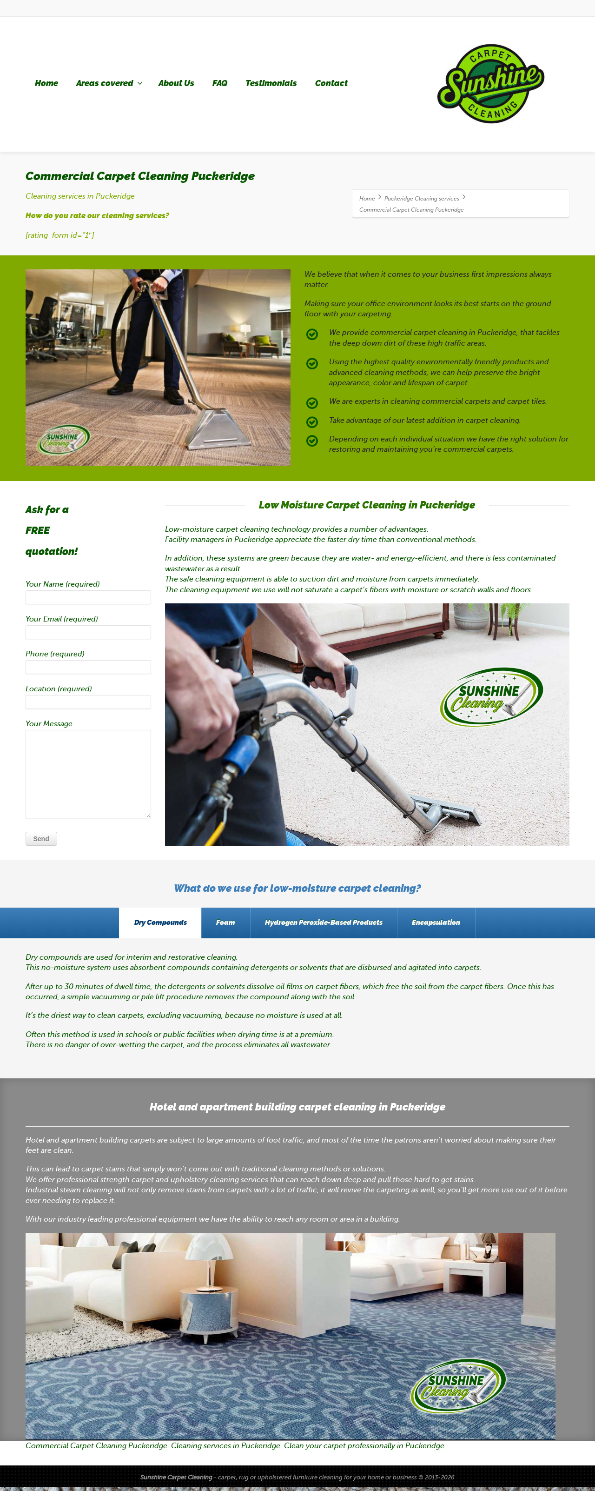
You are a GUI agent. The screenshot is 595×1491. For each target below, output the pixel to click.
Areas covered (109, 83)
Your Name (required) (88, 594)
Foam (221, 925)
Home (46, 83)
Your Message (88, 771)
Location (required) (88, 699)
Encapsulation (448, 925)
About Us (176, 83)
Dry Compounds (148, 925)
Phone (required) (88, 664)
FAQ (219, 83)
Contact (331, 83)
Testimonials (271, 83)
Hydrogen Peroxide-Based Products (328, 925)
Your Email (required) (88, 629)
